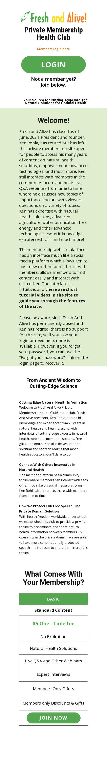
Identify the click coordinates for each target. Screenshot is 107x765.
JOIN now (53, 717)
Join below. (53, 84)
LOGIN (53, 65)
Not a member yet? (53, 78)
